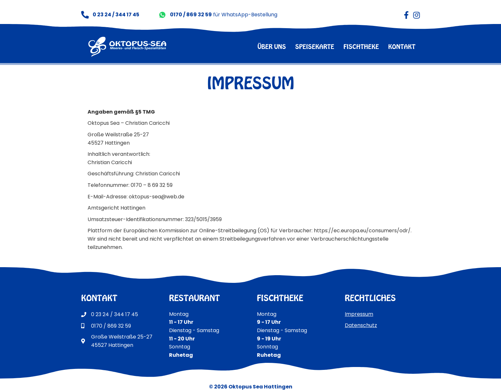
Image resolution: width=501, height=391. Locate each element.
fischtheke (361, 46)
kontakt (401, 46)
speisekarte (314, 46)
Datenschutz (361, 325)
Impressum (359, 314)
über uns (272, 46)
